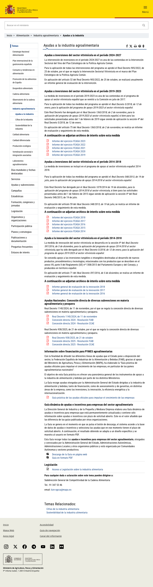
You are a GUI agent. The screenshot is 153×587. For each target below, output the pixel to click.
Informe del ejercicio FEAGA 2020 (68, 151)
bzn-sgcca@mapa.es (61, 489)
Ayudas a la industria (24, 114)
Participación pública (21, 226)
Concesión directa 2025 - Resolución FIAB (72, 341)
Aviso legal (8, 536)
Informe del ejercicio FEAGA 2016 (68, 224)
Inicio (9, 35)
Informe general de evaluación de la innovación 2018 (78, 286)
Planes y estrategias (21, 231)
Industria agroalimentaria (46, 35)
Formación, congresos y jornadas (23, 204)
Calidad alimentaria (21, 134)
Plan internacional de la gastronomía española (23, 62)
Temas (15, 45)
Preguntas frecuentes (22, 246)
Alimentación (22, 35)
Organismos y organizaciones (18, 219)
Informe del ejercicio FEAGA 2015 (68, 227)
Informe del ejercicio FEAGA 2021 (68, 148)
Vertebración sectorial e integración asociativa (23, 153)
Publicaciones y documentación (19, 239)
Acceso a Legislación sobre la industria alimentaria (77, 469)
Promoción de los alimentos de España (24, 81)
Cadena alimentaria (21, 94)
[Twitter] (131, 46)
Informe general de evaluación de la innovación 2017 (78, 290)
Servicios (15, 179)
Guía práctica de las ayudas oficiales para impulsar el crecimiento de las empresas (93, 397)
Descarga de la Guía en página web (69, 454)
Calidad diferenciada (21, 140)
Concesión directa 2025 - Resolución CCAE (73, 344)
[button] (145, 8)
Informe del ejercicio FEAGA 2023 (68, 141)
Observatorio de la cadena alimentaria (24, 101)
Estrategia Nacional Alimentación (21, 53)
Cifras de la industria (24, 119)
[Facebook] (127, 46)
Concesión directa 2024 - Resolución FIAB (72, 319)
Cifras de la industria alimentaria (62, 509)
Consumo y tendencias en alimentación (24, 72)
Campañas (16, 190)
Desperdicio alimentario (23, 88)
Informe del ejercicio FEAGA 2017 (68, 221)
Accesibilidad (47, 524)
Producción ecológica (22, 146)
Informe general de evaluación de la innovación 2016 (78, 293)
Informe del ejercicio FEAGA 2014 (68, 231)
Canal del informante (51, 536)
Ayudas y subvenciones (22, 184)
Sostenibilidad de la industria (23, 127)
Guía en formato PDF (62, 457)
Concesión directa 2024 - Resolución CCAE (73, 323)
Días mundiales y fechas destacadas (23, 172)
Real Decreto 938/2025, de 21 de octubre (72, 337)
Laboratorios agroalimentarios (20, 162)
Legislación (17, 211)
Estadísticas (17, 196)
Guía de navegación (50, 530)
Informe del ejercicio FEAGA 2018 (68, 217)
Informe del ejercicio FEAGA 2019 (68, 154)
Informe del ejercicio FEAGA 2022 (68, 144)
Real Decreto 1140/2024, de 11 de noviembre (74, 316)
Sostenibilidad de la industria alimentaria (66, 512)
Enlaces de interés (20, 252)
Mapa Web (8, 530)
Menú (145, 12)
